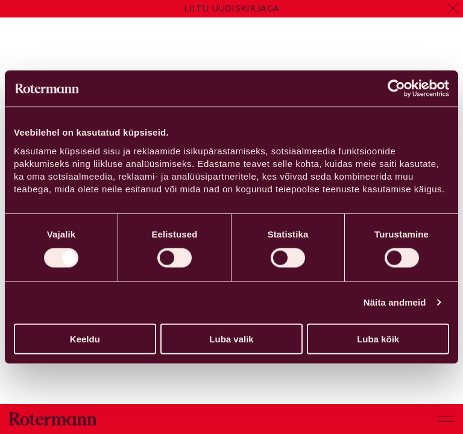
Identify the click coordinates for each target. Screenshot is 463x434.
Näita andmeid (395, 302)
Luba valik (231, 338)
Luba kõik (378, 338)
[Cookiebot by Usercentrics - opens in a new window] (396, 89)
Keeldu (85, 338)
